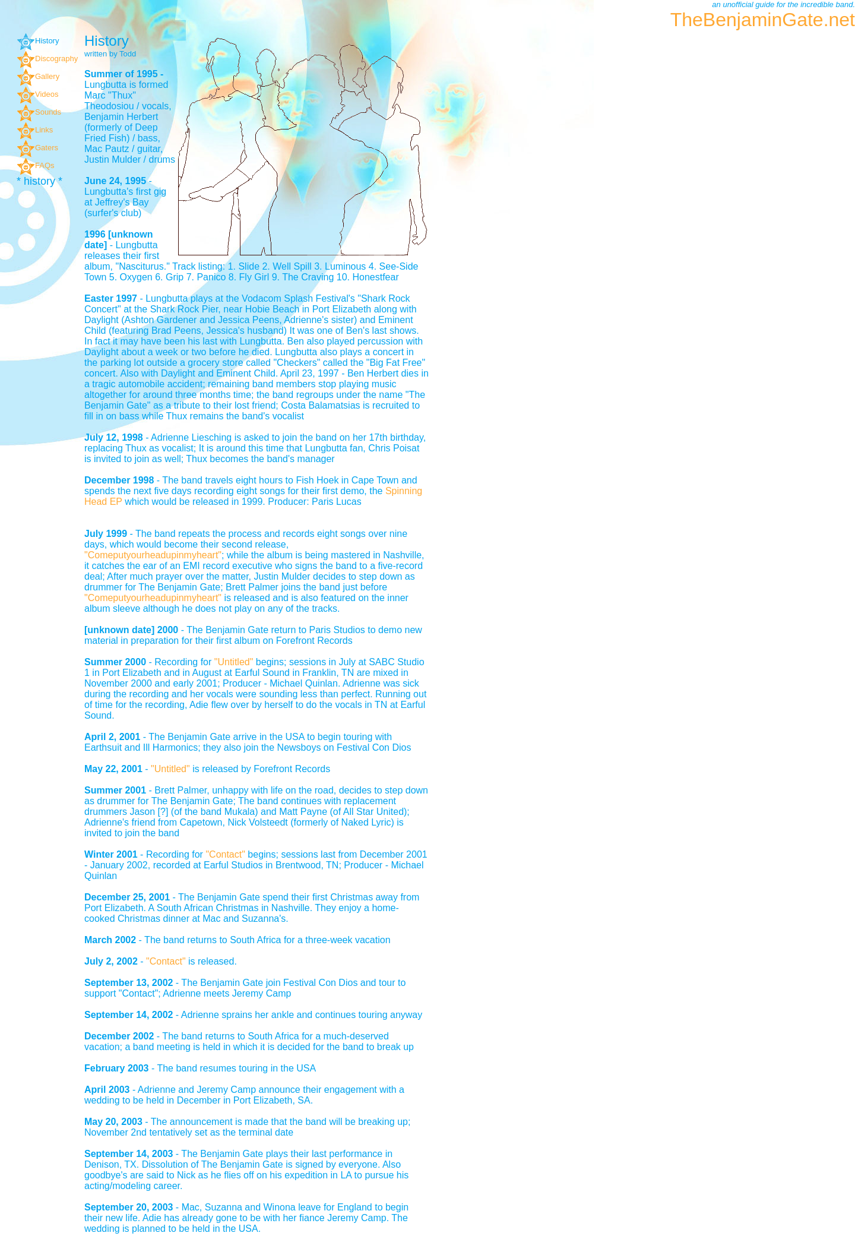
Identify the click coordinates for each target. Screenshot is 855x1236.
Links (35, 129)
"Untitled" (235, 662)
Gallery (38, 76)
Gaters (37, 147)
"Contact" (225, 854)
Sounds (39, 112)
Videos (38, 94)
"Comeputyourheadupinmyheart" (152, 555)
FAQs (36, 165)
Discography (47, 58)
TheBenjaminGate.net (762, 19)
